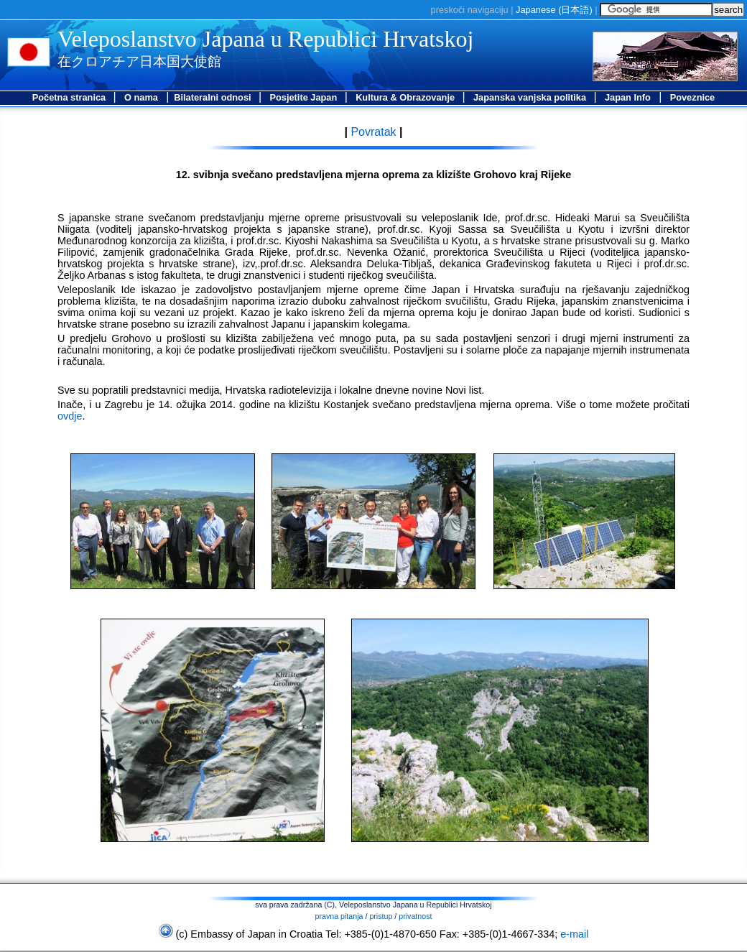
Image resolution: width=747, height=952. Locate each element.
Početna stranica (70, 97)
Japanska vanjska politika (531, 97)
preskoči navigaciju (470, 9)
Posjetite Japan (304, 97)
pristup (380, 916)
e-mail (574, 934)
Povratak (372, 132)
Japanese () (554, 9)
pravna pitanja (339, 916)
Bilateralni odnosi (214, 97)
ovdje (69, 416)
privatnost (415, 916)
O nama (141, 97)
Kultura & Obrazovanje (407, 97)
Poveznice (692, 97)
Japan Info (628, 97)
